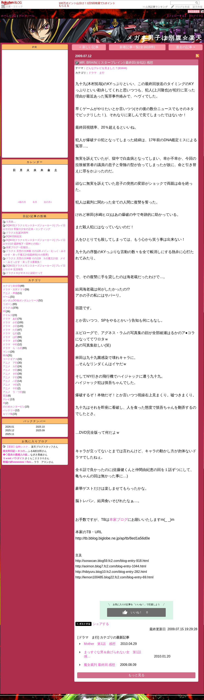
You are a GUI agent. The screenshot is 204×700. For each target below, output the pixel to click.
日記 (13, 15)
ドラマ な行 (10, 333)
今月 (35, 202)
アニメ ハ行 (10, 381)
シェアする (101, 624)
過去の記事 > (185, 47)
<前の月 (22, 202)
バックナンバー (34, 421)
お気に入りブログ (35, 441)
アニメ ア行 (10, 362)
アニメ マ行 (10, 384)
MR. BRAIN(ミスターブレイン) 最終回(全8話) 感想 (116, 62)
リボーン (8, 304)
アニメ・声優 (10, 293)
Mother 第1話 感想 (99, 643)
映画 (5, 355)
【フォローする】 (176, 15)
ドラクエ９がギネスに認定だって (24, 273)
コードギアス (10, 359)
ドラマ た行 (10, 329)
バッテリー (9, 410)
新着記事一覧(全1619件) (137, 47)
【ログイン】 (196, 15)
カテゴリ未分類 (11, 285)
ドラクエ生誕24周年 (17, 232)
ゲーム (6, 296)
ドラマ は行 (10, 337)
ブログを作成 (182, 6)
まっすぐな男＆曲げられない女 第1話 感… (114, 654)
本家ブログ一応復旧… (18, 247)
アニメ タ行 (10, 373)
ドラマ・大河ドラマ (14, 289)
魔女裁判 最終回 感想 (99, 664)
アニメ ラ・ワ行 (12, 392)
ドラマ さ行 (10, 326)
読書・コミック (14, 6)
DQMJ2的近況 (14, 236)
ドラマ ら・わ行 (12, 348)
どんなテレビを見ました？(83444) (106, 68)
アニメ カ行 (10, 366)
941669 (193, 11)
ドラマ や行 (10, 344)
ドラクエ (8, 307)
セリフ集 (8, 414)
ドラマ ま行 (10, 340)
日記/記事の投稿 (35, 216)
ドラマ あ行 (10, 318)
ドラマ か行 (10, 322)
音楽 (5, 395)
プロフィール (26, 15)
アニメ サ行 (10, 370)
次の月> (48, 202)
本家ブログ (118, 520)
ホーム (5, 15)
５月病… (11, 221)
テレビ (6, 399)
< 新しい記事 (89, 47)
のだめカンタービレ (14, 406)
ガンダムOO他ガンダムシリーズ (20, 300)
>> (155, 6)
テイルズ (8, 315)
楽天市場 (197, 6)
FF (4, 311)
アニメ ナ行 (10, 377)
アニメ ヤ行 (10, 388)
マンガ (6, 351)
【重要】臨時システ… (18, 446)
